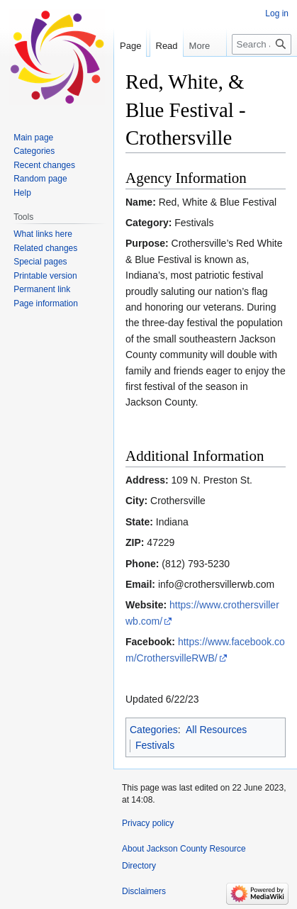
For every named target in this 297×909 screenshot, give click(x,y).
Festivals (154, 745)
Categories (154, 729)
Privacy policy (148, 823)
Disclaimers (144, 891)
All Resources (216, 729)
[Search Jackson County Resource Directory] (261, 72)
